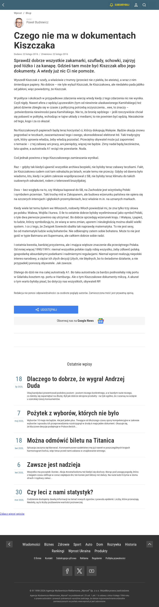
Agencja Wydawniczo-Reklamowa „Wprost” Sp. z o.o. (73, 587)
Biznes (49, 541)
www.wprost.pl (84, 598)
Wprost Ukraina (79, 548)
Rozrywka (114, 541)
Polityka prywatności (115, 555)
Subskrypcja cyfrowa (66, 555)
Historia (131, 541)
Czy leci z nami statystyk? (62, 488)
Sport (77, 541)
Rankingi (58, 548)
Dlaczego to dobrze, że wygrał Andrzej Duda (79, 373)
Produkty (101, 548)
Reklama (84, 555)
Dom (99, 541)
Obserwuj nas (74, 311)
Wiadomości (31, 541)
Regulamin (97, 555)
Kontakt (48, 555)
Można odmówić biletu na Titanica (74, 434)
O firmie (37, 555)
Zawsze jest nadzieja (55, 459)
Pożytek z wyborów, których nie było (77, 405)
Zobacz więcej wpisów (12, 510)
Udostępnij (116, 299)
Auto (88, 541)
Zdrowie (63, 541)
